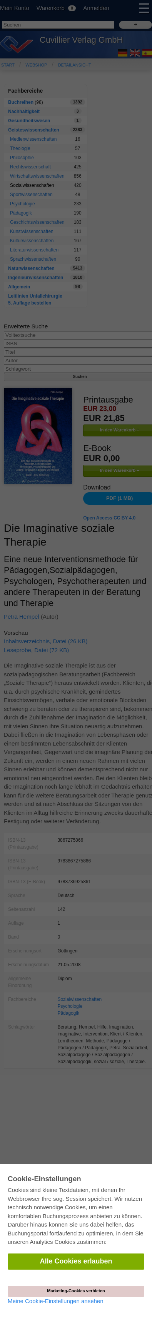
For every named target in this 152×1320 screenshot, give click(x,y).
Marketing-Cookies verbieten (76, 1290)
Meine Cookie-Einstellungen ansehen (56, 1301)
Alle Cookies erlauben (76, 1261)
